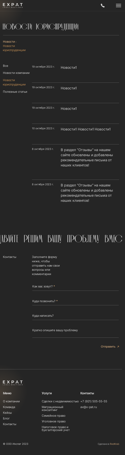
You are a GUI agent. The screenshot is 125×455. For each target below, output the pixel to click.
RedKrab (114, 443)
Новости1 (69, 67)
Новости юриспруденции (14, 82)
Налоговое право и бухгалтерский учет (56, 428)
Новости (9, 41)
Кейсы (7, 413)
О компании (11, 401)
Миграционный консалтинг (52, 408)
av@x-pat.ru (88, 407)
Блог (6, 418)
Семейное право (53, 415)
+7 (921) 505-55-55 (93, 401)
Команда (9, 407)
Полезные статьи (15, 92)
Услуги (47, 393)
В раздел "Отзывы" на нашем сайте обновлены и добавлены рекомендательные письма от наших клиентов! (87, 157)
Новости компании (16, 73)
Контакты (9, 424)
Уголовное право (54, 421)
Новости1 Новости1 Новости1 (86, 129)
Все (5, 66)
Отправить (108, 346)
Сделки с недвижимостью (60, 401)
